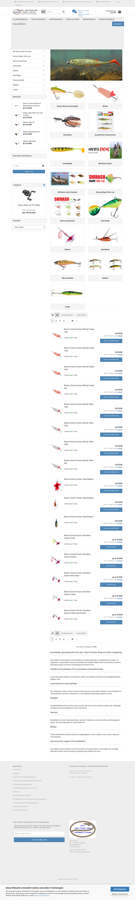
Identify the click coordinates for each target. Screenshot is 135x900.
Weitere (102, 19)
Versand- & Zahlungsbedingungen (25, 795)
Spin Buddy (17, 66)
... (68, 339)
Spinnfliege (17, 75)
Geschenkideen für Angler (22, 813)
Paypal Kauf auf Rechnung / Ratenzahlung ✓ (78, 2)
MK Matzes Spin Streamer (22, 51)
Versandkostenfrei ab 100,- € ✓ (48, 2)
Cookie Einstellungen (21, 827)
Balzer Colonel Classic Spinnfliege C (79, 534)
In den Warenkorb (111, 359)
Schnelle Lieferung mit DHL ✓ (24, 2)
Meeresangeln (89, 19)
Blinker (15, 28)
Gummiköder (17, 42)
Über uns (17, 809)
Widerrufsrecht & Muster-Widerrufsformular (27, 798)
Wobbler (16, 85)
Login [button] (117, 2)
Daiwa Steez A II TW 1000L (29, 205)
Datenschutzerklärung (42, 895)
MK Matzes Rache (19, 47)
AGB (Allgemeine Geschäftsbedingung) (26, 820)
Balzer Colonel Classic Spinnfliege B (79, 516)
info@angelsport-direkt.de (82, 869)
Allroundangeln (20, 19)
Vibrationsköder (18, 80)
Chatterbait (17, 32)
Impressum (18, 787)
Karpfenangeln (56, 19)
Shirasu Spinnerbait (20, 61)
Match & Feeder (72, 19)
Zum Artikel (111, 565)
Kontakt (16, 791)
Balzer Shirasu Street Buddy (23, 23)
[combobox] (67, 333)
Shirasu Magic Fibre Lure (22, 56)
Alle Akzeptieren (120, 889)
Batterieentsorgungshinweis (23, 802)
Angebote (118, 19)
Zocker (15, 90)
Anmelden (29, 171)
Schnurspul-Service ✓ (104, 2)
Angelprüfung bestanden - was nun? (25, 806)
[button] (52, 333)
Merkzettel (18, 5)
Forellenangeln (38, 19)
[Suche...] (43, 12)
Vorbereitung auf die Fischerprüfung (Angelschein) (30, 817)
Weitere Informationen (120, 894)
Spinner (15, 71)
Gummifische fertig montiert (23, 37)
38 (72, 339)
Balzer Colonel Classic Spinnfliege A (79, 497)
